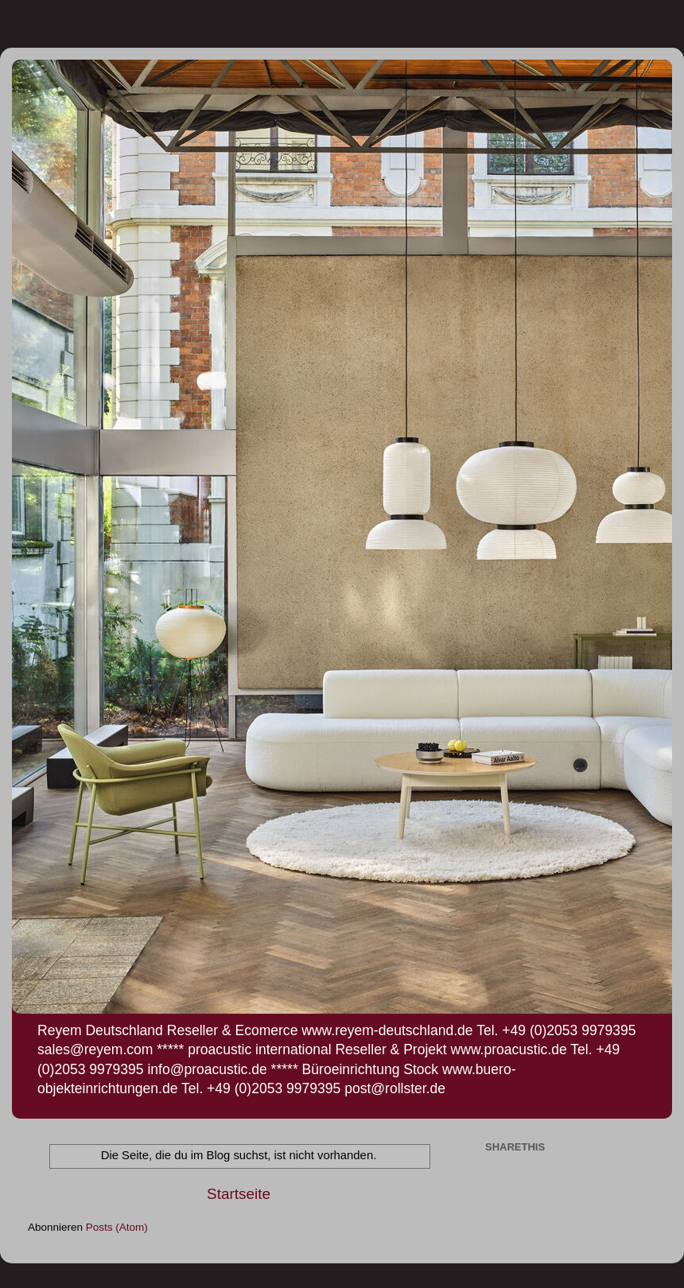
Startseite (238, 1193)
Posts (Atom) (117, 1227)
